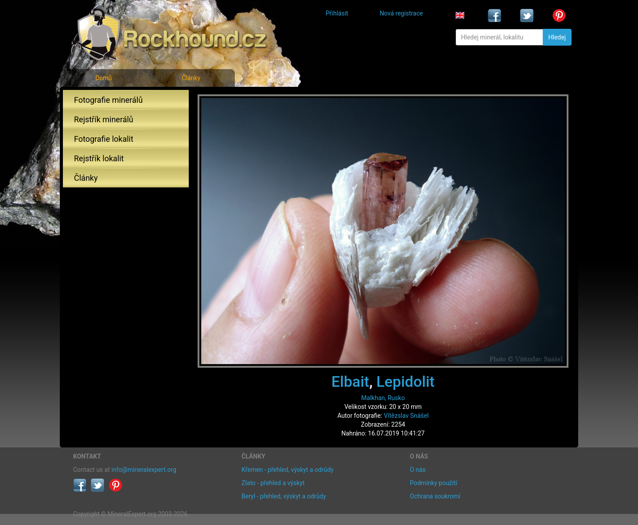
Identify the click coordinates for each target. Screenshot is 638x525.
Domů (103, 78)
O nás (418, 469)
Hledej (557, 37)
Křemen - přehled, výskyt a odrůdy (287, 469)
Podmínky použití (433, 482)
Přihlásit (337, 13)
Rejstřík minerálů (103, 119)
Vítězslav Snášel (406, 415)
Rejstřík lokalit (99, 158)
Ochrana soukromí (435, 496)
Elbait (350, 381)
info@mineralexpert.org (144, 469)
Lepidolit (405, 381)
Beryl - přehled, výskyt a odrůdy (283, 496)
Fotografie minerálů (108, 100)
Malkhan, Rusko (383, 397)
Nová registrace (401, 13)
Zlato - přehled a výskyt (272, 482)
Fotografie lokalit (103, 139)
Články (191, 78)
